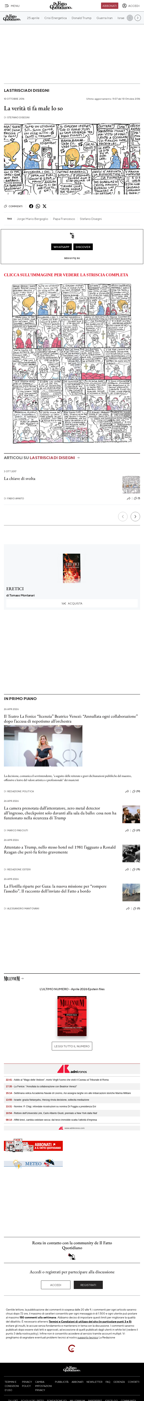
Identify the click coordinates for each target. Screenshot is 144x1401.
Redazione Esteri (17, 869)
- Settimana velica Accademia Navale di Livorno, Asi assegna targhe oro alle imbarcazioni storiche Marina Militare (68, 1093)
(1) (137, 498)
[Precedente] (123, 516)
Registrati (88, 1285)
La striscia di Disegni (26, 90)
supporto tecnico (87, 1337)
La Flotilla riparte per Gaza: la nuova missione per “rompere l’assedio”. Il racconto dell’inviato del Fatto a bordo (55, 888)
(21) (136, 830)
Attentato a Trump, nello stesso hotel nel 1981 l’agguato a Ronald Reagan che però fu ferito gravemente (60, 849)
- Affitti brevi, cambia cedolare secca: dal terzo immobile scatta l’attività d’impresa (51, 1119)
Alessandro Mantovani (21, 908)
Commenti (13, 206)
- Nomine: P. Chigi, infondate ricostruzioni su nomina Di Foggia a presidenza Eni (51, 1106)
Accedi (55, 1285)
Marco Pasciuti (16, 830)
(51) (136, 791)
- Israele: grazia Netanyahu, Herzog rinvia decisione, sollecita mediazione (47, 1099)
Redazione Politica (19, 791)
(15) (136, 869)
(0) (136, 908)
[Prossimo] (135, 516)
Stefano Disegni (17, 117)
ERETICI (15, 589)
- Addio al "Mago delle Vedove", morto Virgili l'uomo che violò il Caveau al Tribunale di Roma (57, 1079)
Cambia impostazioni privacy (43, 1386)
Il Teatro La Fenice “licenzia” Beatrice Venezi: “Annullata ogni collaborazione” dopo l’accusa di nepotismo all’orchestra (71, 718)
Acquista (72, 603)
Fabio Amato (14, 498)
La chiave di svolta (19, 478)
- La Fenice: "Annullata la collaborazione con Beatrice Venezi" (41, 1086)
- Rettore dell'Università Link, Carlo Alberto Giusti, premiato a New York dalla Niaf (51, 1113)
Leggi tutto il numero (71, 1046)
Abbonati (109, 5)
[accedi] (131, 5)
